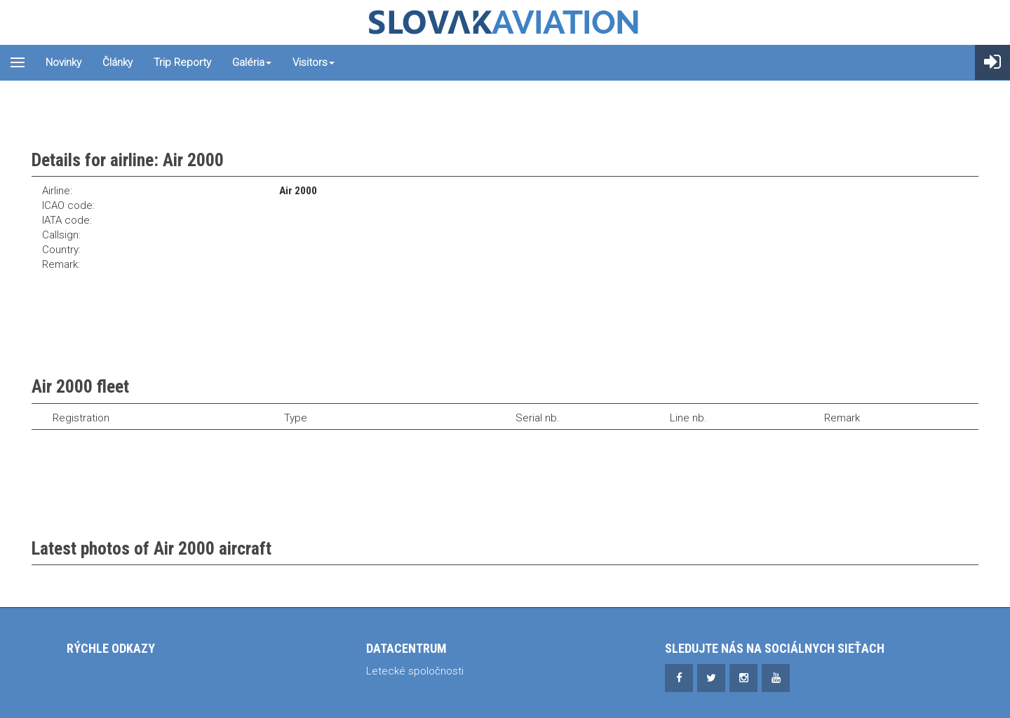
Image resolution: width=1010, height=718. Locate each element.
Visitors (313, 62)
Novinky (63, 62)
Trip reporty (182, 62)
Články (117, 62)
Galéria (251, 62)
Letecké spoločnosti (415, 671)
